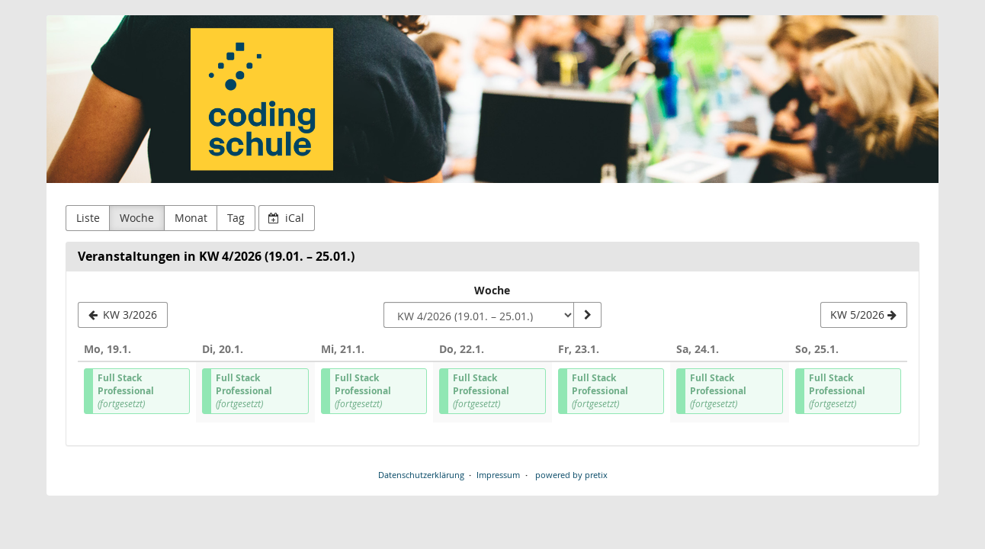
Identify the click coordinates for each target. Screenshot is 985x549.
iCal (286, 217)
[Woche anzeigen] (587, 315)
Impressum (498, 474)
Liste (88, 217)
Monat (191, 217)
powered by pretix (571, 474)
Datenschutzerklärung (421, 474)
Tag (236, 217)
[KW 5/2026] (863, 315)
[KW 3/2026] (123, 315)
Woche (137, 217)
